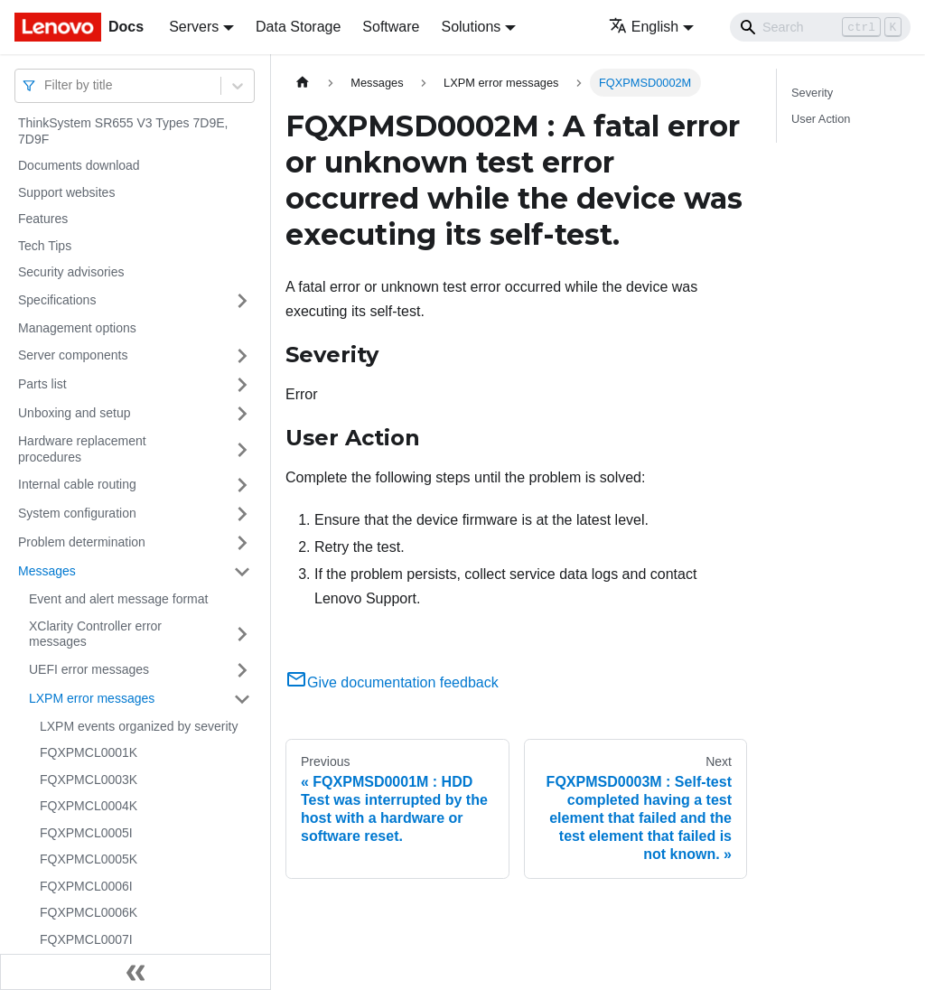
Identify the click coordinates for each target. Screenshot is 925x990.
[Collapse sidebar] (135, 972)
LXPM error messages (91, 698)
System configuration (77, 513)
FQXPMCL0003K (88, 779)
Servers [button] (194, 26)
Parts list (42, 384)
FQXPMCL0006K (88, 912)
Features (43, 218)
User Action (820, 119)
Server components (72, 355)
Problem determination (81, 542)
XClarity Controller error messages (95, 634)
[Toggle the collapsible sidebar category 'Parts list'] (242, 384)
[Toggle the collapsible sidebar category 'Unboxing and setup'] (242, 413)
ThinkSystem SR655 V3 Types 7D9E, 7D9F (123, 131)
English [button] (643, 26)
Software (390, 26)
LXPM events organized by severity (139, 726)
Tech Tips (44, 245)
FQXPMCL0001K (88, 752)
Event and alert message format (118, 599)
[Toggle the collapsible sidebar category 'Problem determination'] (242, 542)
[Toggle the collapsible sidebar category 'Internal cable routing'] (242, 485)
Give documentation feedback (392, 682)
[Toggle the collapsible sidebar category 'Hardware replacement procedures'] (242, 449)
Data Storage (298, 26)
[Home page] (302, 83)
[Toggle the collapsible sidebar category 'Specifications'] (242, 300)
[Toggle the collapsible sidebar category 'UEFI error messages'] (242, 670)
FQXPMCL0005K (88, 859)
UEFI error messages (89, 669)
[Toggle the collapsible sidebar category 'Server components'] (242, 355)
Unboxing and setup (74, 413)
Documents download (79, 165)
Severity (812, 92)
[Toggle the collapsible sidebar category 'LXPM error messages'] (242, 699)
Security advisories (71, 272)
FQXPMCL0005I (86, 833)
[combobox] (46, 85)
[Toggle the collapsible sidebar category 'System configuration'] (242, 514)
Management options (77, 328)
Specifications (57, 300)
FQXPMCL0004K (88, 806)
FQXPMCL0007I (86, 939)
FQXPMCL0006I (86, 886)
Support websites (66, 192)
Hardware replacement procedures (82, 449)
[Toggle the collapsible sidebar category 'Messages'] (242, 571)
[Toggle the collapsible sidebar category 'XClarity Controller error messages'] (242, 634)
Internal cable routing (77, 484)
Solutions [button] (470, 26)
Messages (47, 571)
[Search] (820, 27)
